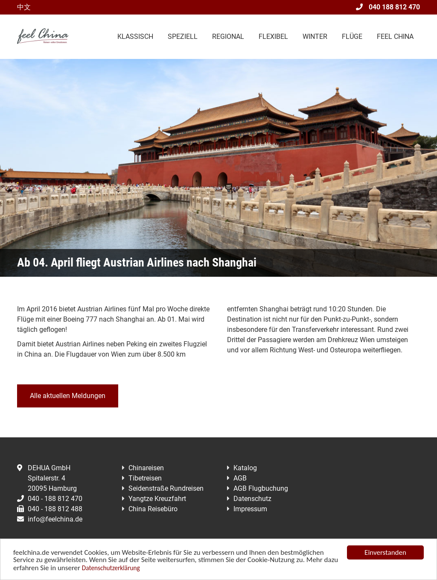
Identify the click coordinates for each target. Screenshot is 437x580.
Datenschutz (252, 499)
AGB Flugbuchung (260, 488)
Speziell (183, 36)
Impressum (250, 509)
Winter (315, 36)
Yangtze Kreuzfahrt (157, 499)
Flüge (352, 36)
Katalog (245, 468)
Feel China (395, 36)
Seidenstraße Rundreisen (166, 488)
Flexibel (273, 36)
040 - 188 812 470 (49, 499)
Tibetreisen (145, 478)
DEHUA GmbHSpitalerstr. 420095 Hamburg (47, 478)
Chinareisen (146, 468)
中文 (24, 7)
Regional (228, 36)
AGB (240, 478)
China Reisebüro (153, 509)
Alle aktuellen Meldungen (67, 396)
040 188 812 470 (388, 7)
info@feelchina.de (49, 519)
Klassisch (135, 36)
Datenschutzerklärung (111, 568)
